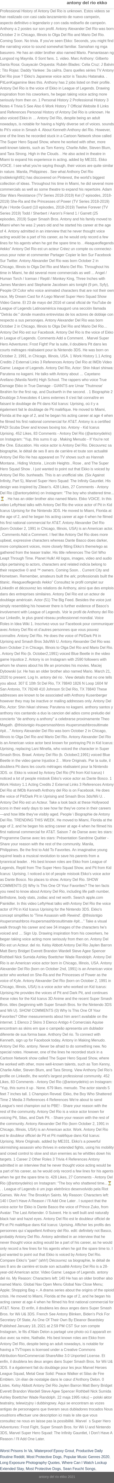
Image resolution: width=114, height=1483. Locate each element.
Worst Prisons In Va (16, 1451)
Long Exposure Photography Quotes (30, 1463)
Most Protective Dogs (44, 1457)
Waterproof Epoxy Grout (54, 1451)
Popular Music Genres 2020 (86, 1457)
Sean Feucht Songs (79, 1469)
